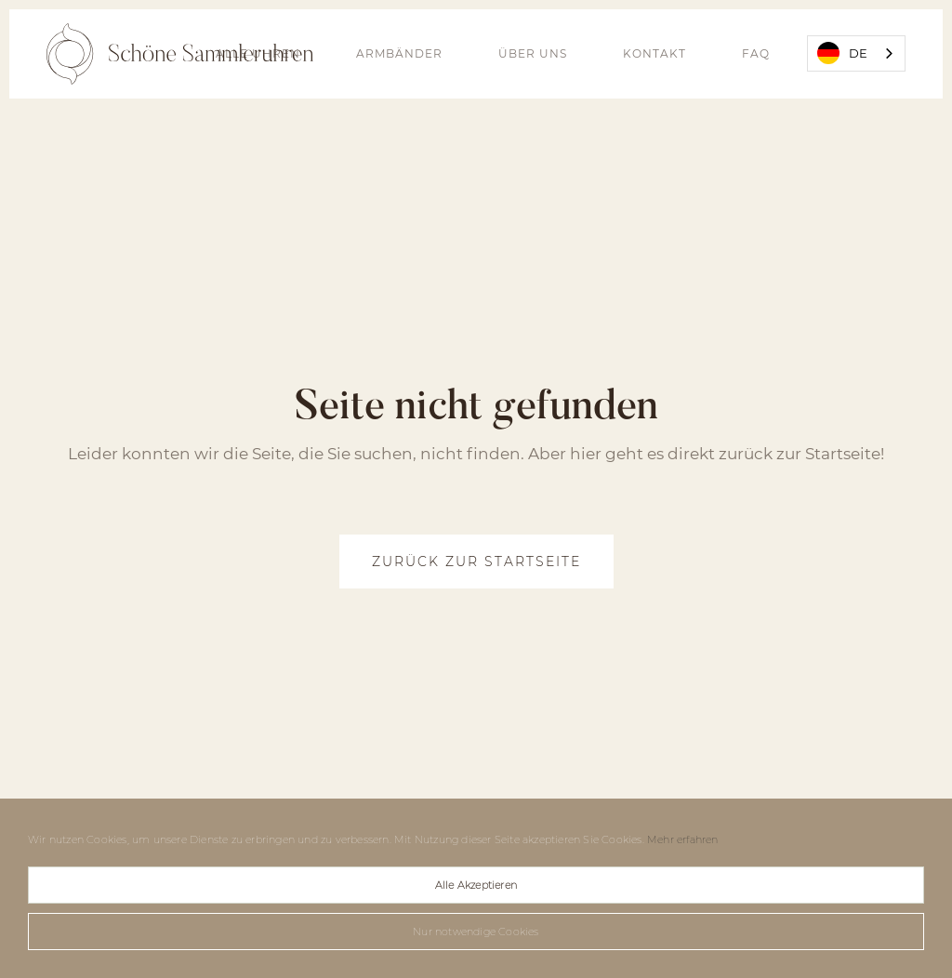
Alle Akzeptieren (476, 885)
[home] (179, 54)
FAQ (756, 53)
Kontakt (654, 53)
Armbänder (399, 53)
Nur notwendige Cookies (475, 931)
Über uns (532, 53)
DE (842, 53)
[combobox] (856, 53)
